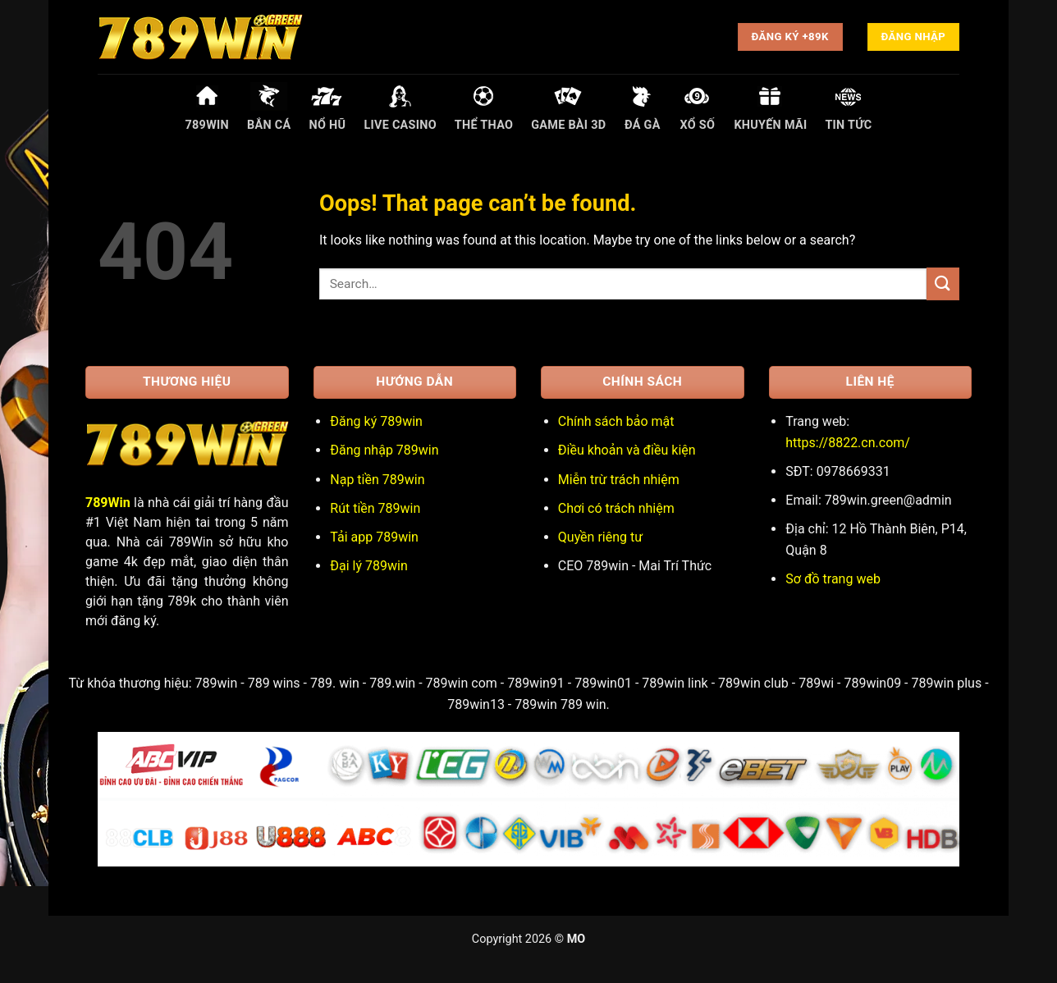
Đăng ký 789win (376, 421)
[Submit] (943, 283)
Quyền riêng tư (600, 537)
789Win (107, 502)
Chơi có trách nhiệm (616, 508)
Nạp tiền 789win (377, 479)
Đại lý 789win (368, 566)
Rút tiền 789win (375, 508)
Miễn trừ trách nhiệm (619, 479)
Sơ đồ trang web (833, 579)
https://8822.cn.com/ (847, 442)
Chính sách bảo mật (616, 421)
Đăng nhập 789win (384, 450)
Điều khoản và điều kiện (627, 450)
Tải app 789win (374, 537)
